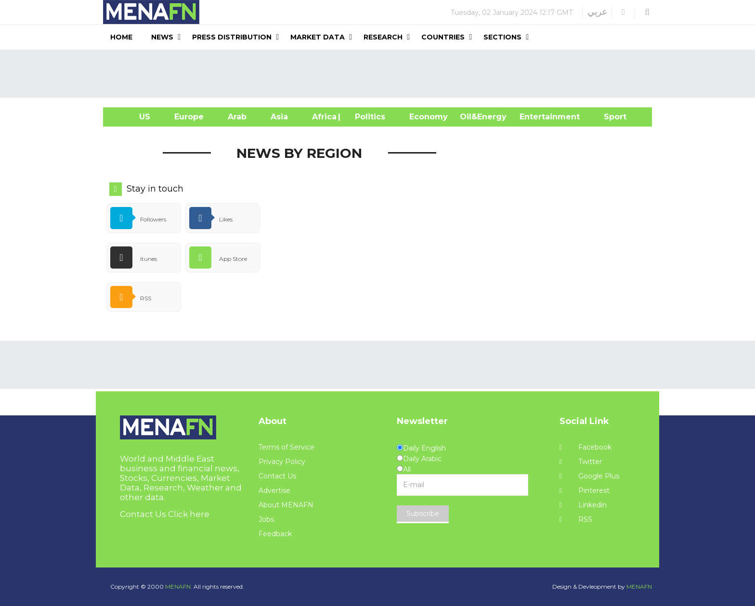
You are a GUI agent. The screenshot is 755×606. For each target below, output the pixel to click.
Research (383, 37)
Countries (443, 37)
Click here (188, 514)
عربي (597, 12)
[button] (623, 12)
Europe (189, 116)
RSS (576, 519)
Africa (323, 116)
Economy (428, 116)
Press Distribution (232, 37)
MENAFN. (178, 586)
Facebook (586, 447)
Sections (502, 37)
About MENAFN (286, 505)
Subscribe (422, 513)
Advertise (274, 490)
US (132, 116)
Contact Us (277, 476)
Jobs (266, 519)
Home (121, 37)
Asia (279, 116)
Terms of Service (286, 447)
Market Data (317, 37)
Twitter (581, 461)
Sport (609, 116)
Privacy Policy (282, 461)
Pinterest (585, 490)
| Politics (367, 116)
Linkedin (583, 505)
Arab (237, 116)
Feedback (275, 533)
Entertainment (535, 116)
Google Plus (589, 476)
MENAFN (639, 586)
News (162, 37)
